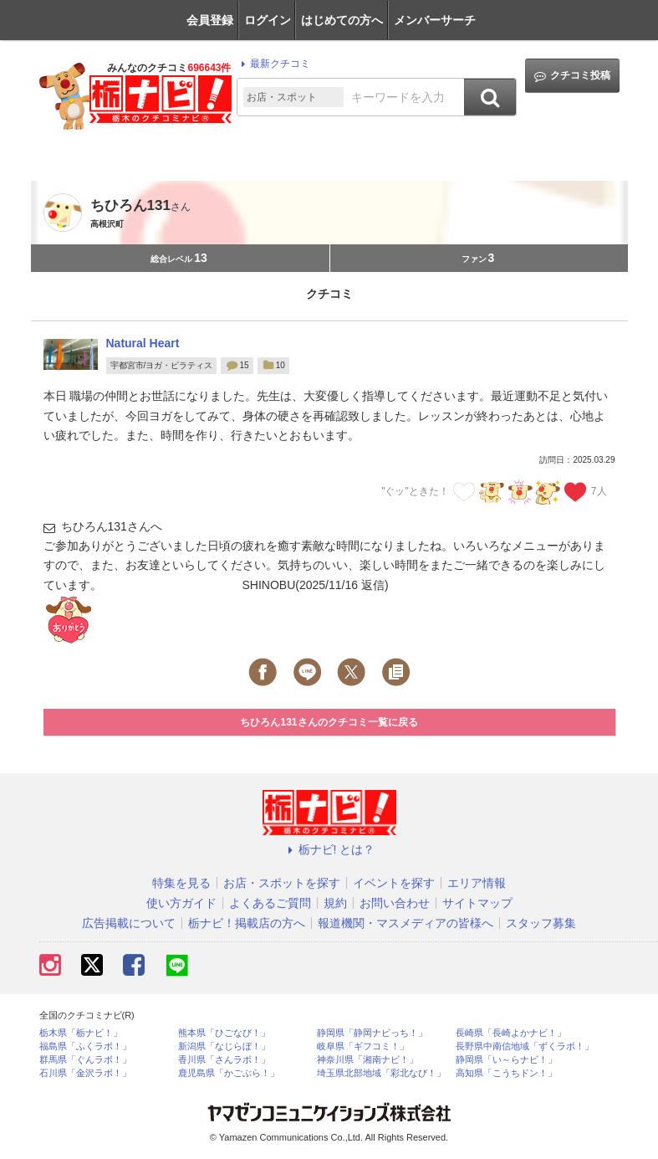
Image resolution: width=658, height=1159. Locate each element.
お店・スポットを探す (281, 883)
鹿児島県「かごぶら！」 (228, 1073)
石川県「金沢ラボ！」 (85, 1073)
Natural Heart (143, 343)
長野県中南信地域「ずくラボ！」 (525, 1046)
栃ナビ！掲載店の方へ (246, 923)
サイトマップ (477, 903)
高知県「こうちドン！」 (506, 1073)
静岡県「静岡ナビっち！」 (372, 1033)
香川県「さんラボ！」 (224, 1059)
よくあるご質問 (270, 903)
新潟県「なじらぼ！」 (224, 1046)
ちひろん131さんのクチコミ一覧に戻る (328, 722)
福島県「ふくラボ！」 (85, 1046)
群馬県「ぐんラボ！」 (85, 1059)
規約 (335, 903)
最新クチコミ (273, 63)
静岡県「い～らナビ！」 (506, 1059)
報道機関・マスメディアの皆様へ (405, 923)
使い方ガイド (181, 903)
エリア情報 (476, 883)
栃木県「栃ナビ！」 (80, 1033)
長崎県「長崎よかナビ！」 (511, 1033)
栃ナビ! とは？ (329, 849)
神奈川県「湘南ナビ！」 (367, 1059)
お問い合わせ (395, 903)
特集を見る (181, 883)
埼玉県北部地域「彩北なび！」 (381, 1073)
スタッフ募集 (541, 923)
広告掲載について (129, 923)
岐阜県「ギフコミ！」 (363, 1046)
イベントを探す (394, 883)
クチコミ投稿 (572, 75)
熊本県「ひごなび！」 (224, 1033)
